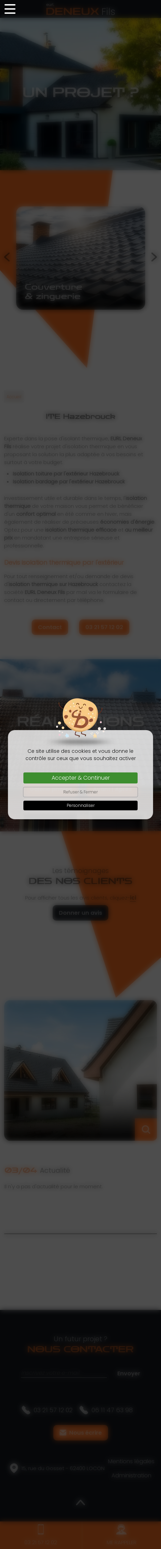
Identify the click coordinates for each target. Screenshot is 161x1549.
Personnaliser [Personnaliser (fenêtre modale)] (81, 805)
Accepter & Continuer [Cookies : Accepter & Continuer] (81, 778)
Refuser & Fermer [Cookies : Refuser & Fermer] (80, 792)
